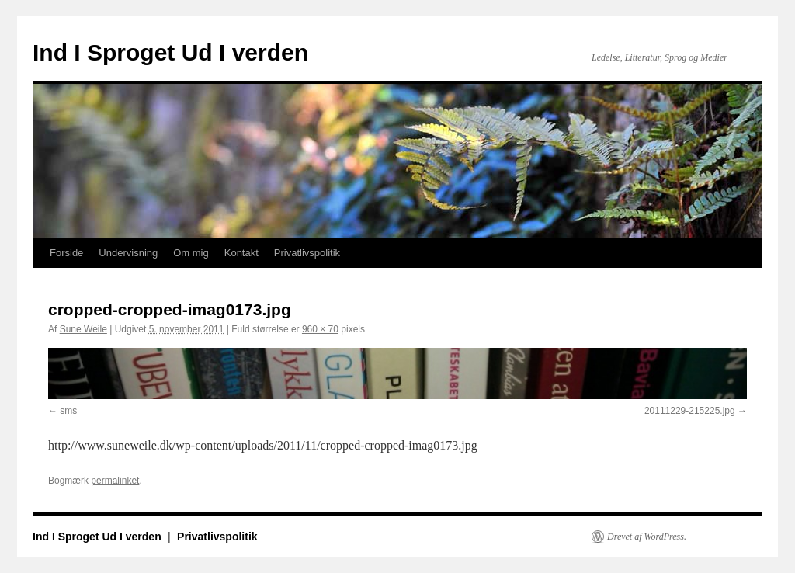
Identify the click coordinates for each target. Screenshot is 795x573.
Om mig (191, 253)
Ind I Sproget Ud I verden (170, 52)
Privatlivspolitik (307, 253)
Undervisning (128, 253)
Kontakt (241, 253)
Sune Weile (83, 329)
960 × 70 (320, 329)
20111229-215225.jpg (689, 410)
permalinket (115, 480)
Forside (66, 253)
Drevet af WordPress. (646, 536)
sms (68, 410)
